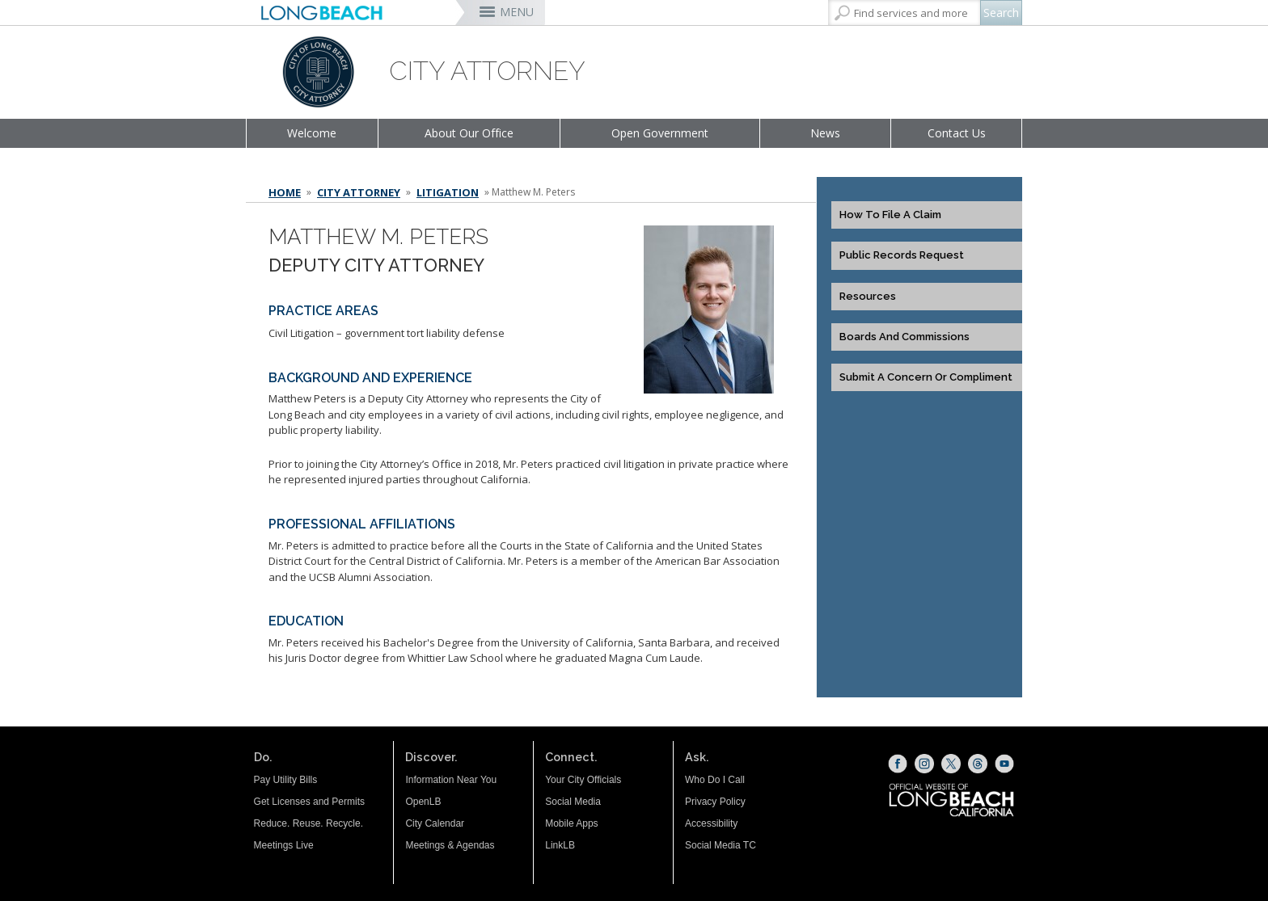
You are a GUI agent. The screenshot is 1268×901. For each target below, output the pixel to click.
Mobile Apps (571, 823)
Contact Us (957, 133)
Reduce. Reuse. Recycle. (308, 823)
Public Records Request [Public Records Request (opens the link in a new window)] (901, 255)
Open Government (659, 133)
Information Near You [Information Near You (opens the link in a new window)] (451, 779)
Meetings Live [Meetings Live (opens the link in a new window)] (284, 845)
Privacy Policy (715, 801)
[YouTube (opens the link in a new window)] (1004, 763)
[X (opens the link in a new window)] (951, 763)
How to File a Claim (890, 215)
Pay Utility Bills (286, 779)
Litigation (447, 192)
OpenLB (423, 801)
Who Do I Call (715, 779)
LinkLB (560, 845)
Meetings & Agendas (449, 845)
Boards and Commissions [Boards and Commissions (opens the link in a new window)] (904, 337)
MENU (517, 11)
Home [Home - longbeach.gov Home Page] (284, 192)
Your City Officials (583, 779)
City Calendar (434, 823)
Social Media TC (720, 845)
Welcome (311, 133)
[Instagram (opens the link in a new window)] (924, 763)
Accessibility (711, 823)
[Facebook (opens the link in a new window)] (897, 763)
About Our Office (469, 133)
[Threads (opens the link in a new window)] (977, 763)
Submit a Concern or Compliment (925, 377)
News (825, 133)
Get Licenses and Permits (309, 801)
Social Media (573, 801)
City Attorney (358, 192)
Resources (867, 296)
